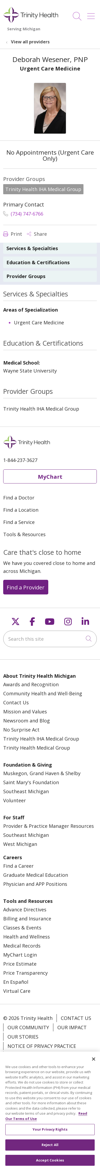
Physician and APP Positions (35, 884)
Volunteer (14, 800)
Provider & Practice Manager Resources (48, 826)
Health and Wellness (26, 936)
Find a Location (20, 510)
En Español (15, 982)
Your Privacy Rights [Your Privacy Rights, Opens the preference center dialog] (50, 1134)
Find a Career (18, 866)
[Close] (93, 1064)
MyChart (50, 476)
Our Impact (72, 1027)
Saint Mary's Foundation (31, 782)
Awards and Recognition (31, 684)
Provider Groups (25, 276)
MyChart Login (20, 955)
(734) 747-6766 (23, 213)
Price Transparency (25, 973)
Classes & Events (22, 927)
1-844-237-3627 (20, 460)
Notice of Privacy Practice (41, 1046)
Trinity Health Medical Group (36, 748)
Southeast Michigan (26, 791)
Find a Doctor (18, 497)
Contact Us (16, 702)
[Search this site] (50, 639)
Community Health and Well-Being (42, 693)
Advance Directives (24, 909)
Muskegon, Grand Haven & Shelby (42, 773)
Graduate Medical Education (35, 875)
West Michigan (20, 844)
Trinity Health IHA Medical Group (41, 738)
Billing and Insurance (27, 918)
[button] (92, 14)
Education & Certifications (38, 262)
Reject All (50, 1150)
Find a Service (19, 522)
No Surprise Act (21, 729)
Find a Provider (26, 587)
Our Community (28, 1027)
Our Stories (22, 1036)
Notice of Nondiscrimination (45, 1055)
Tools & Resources (24, 534)
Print (12, 234)
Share (37, 234)
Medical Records (22, 945)
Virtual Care (16, 991)
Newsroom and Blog (26, 720)
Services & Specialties (32, 248)
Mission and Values (25, 711)
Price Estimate (20, 964)
